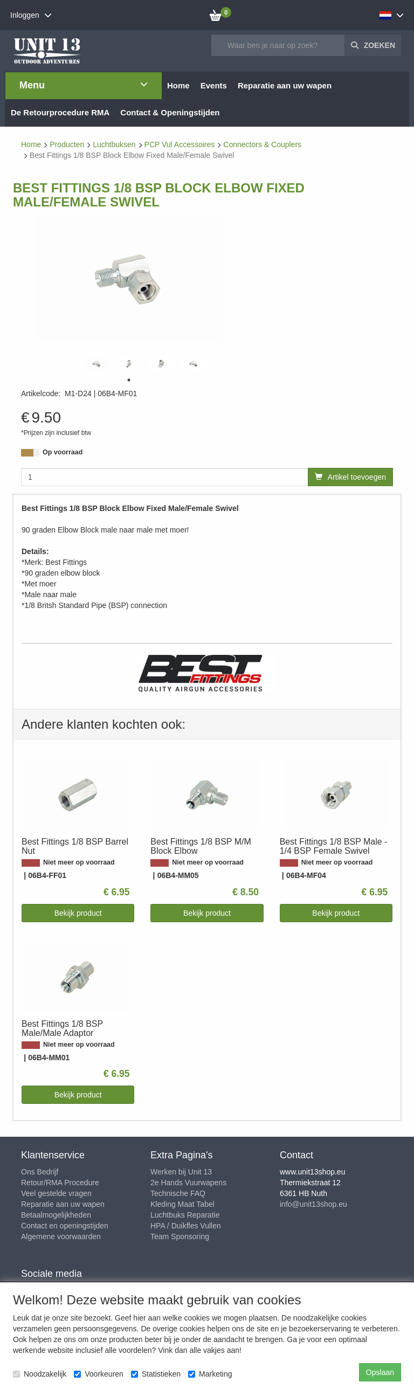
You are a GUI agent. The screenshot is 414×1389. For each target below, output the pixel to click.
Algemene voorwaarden (61, 1236)
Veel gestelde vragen (56, 1193)
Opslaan (380, 1372)
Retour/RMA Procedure (60, 1182)
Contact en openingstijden (64, 1225)
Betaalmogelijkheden (56, 1215)
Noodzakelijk (39, 1374)
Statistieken (156, 1374)
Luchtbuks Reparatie (184, 1215)
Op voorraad (62, 452)
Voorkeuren (98, 1374)
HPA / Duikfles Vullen (185, 1225)
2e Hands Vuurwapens (188, 1182)
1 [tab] (128, 380)
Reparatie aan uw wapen (63, 1204)
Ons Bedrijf (39, 1171)
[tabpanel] (96, 364)
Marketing (210, 1374)
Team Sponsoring (179, 1236)
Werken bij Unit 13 (181, 1171)
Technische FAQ (177, 1193)
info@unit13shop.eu (313, 1204)
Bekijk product (78, 913)
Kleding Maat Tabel (182, 1204)
